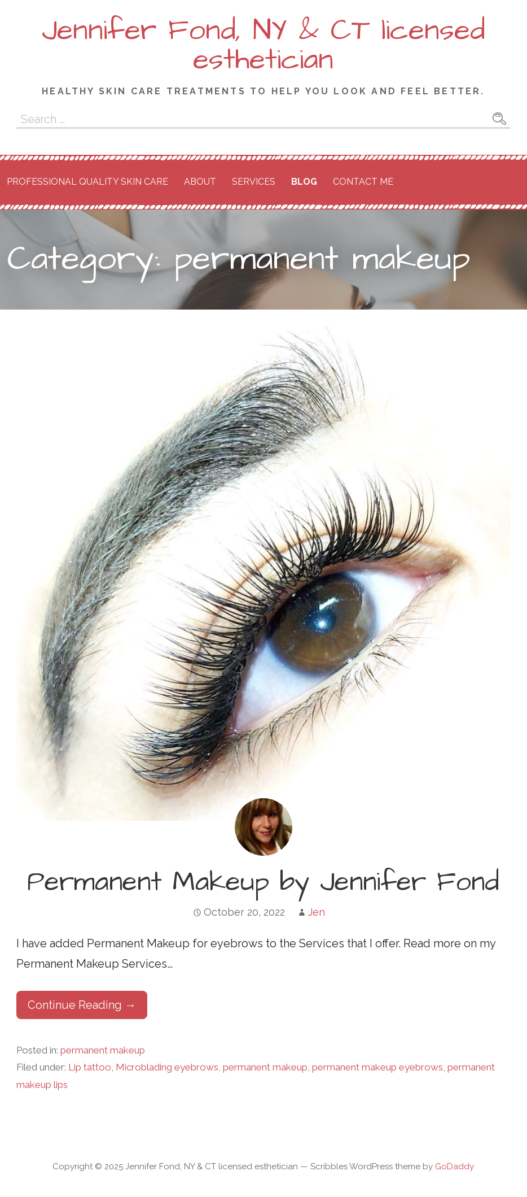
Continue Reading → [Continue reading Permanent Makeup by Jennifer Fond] (82, 1005)
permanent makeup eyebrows (377, 1067)
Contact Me (363, 181)
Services (253, 181)
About (200, 181)
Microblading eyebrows (167, 1067)
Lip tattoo (89, 1067)
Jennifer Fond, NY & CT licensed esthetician (263, 45)
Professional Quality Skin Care (87, 181)
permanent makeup (102, 1050)
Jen (316, 912)
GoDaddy (454, 1166)
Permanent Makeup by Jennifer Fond (263, 882)
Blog (304, 181)
